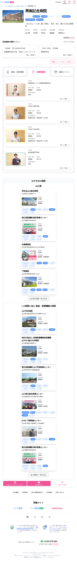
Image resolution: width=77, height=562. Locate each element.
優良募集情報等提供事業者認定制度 (27, 527)
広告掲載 (49, 492)
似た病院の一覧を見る (38, 475)
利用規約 (25, 492)
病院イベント (62, 72)
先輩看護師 (38, 72)
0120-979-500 (50, 541)
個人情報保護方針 (37, 492)
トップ (2, 6)
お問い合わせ (60, 492)
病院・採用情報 (15, 72)
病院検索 (10, 6)
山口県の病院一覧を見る (38, 298)
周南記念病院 (20, 6)
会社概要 (16, 492)
